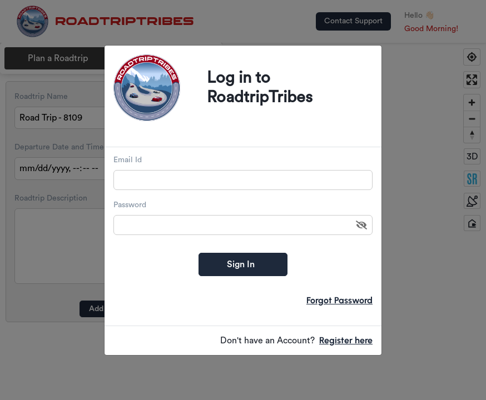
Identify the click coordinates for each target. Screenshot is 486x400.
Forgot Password (339, 300)
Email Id (127, 160)
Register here (346, 340)
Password (129, 205)
